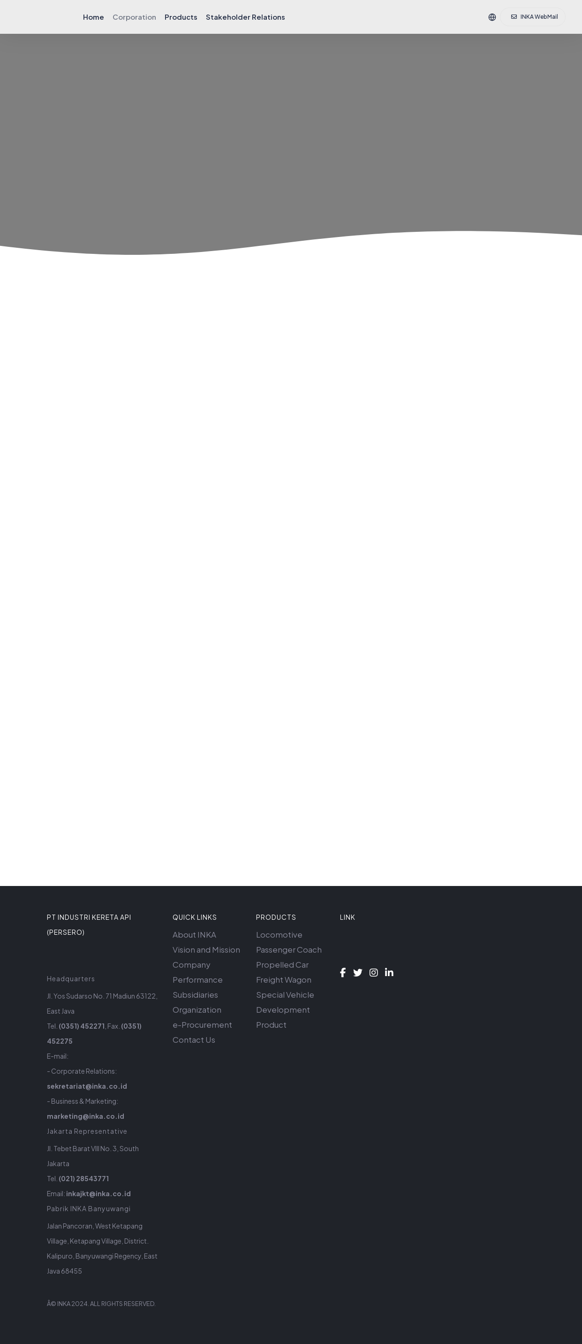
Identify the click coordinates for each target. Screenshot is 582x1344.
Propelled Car (282, 964)
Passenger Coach (289, 949)
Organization (197, 1009)
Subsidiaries (195, 994)
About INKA (194, 934)
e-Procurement (202, 1024)
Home (93, 16)
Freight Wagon (283, 979)
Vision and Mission (206, 949)
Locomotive (279, 934)
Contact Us (194, 1039)
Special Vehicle (285, 994)
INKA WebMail (534, 16)
